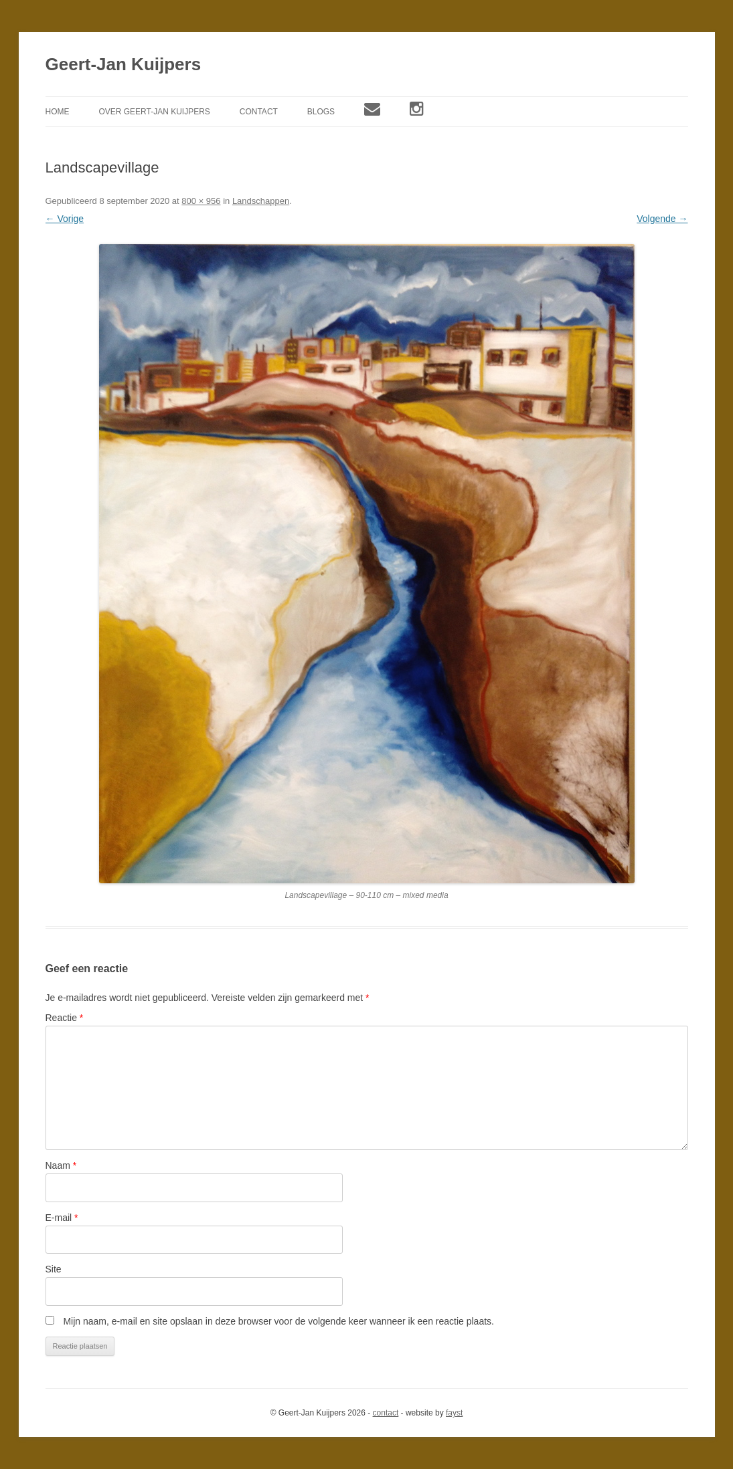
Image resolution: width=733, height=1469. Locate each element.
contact (386, 1413)
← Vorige (65, 218)
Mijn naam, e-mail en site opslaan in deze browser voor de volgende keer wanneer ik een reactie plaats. (278, 1321)
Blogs (321, 111)
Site (54, 1269)
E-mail (62, 1217)
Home (58, 111)
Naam (61, 1165)
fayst (454, 1413)
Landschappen (260, 201)
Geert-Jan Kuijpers (123, 64)
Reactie (65, 1017)
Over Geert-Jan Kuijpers (154, 111)
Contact (259, 111)
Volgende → (662, 218)
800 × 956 (200, 201)
